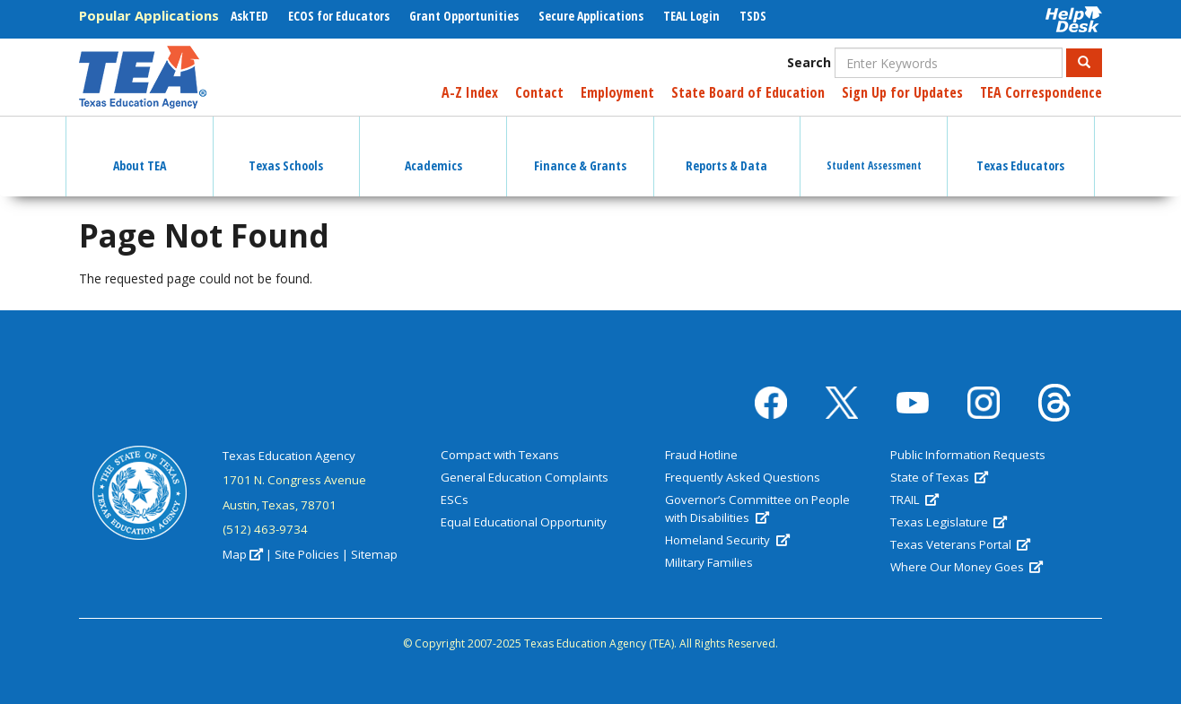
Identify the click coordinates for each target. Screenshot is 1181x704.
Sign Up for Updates (902, 92)
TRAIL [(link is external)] (914, 499)
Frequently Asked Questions (742, 477)
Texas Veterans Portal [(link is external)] (960, 544)
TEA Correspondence (1041, 92)
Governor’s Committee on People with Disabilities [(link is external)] (757, 508)
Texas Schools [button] (286, 150)
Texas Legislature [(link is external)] (948, 522)
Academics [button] (433, 150)
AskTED (249, 15)
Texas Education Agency (289, 456)
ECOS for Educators (338, 15)
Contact (539, 92)
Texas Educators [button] (1020, 150)
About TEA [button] (139, 150)
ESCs (454, 499)
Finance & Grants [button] (580, 150)
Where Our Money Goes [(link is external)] (966, 567)
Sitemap (374, 554)
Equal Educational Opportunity (524, 522)
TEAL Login (691, 15)
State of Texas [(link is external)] (939, 477)
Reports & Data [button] (726, 150)
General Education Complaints (524, 477)
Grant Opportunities (464, 15)
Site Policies (307, 554)
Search (809, 62)
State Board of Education (748, 92)
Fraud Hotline (701, 455)
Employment (617, 92)
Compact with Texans (500, 455)
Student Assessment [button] (874, 149)
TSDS (752, 15)
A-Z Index (470, 92)
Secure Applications (590, 15)
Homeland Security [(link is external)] (727, 540)
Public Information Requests (967, 455)
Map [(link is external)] (243, 554)
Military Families (709, 562)
